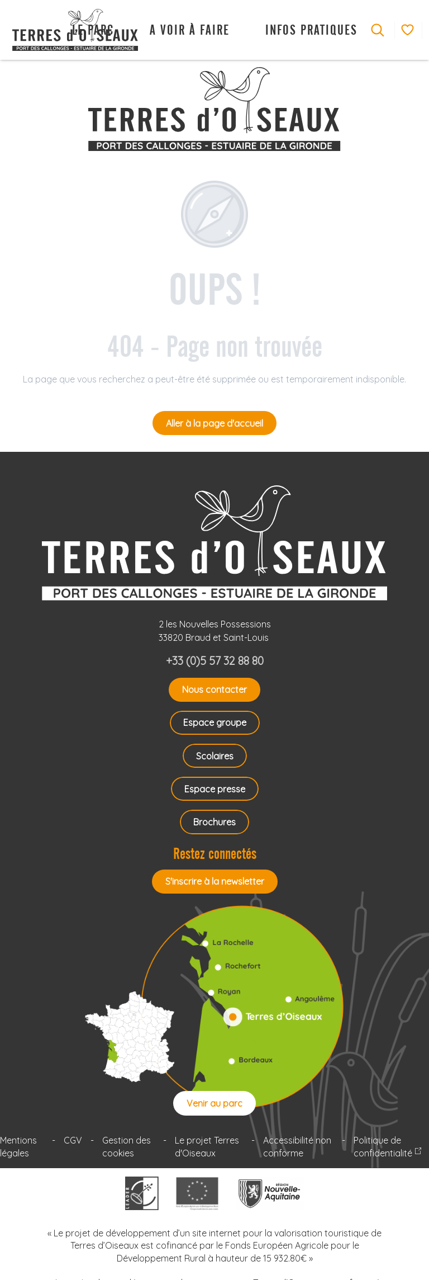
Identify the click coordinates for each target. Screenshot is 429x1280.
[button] (377, 30)
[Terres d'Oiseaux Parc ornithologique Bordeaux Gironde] (214, 109)
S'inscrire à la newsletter (214, 881)
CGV (73, 1140)
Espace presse (214, 789)
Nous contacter (214, 689)
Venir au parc (214, 1103)
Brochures (214, 822)
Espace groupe (214, 722)
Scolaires (214, 756)
